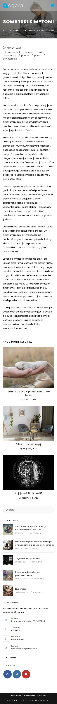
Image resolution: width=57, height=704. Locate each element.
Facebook (16, 696)
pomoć (38, 55)
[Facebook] (7, 674)
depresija (29, 52)
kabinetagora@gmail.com (24, 648)
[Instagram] (17, 674)
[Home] (4, 30)
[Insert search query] (28, 509)
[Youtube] (26, 674)
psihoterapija (10, 58)
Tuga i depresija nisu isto (28, 558)
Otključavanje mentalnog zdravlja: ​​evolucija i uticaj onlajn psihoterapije (34, 543)
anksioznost (13, 52)
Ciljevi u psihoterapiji (28, 444)
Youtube (41, 696)
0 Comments (38, 533)
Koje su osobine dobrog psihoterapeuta (27, 574)
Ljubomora (21, 588)
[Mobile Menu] (52, 5)
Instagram (29, 696)
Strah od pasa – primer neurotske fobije (28, 393)
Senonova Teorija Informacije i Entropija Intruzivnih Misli (31, 528)
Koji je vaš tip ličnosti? (28, 493)
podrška (25, 55)
